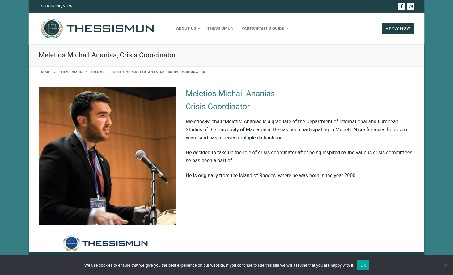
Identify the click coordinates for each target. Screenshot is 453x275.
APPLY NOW (398, 28)
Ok (363, 265)
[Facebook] (401, 6)
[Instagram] (410, 6)
